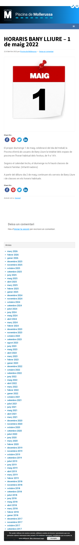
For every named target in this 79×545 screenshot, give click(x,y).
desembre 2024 (14, 295)
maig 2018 (12, 502)
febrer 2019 (13, 478)
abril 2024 (12, 319)
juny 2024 (11, 312)
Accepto (53, 538)
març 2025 (12, 285)
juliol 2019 (12, 461)
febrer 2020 (13, 444)
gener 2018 (12, 515)
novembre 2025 (14, 265)
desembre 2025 (14, 261)
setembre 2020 (14, 431)
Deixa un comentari (46, 52)
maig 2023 (12, 349)
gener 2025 (12, 292)
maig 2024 (12, 315)
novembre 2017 (14, 522)
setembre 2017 (14, 529)
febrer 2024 (13, 326)
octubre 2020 (13, 427)
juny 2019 (11, 464)
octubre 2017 (13, 525)
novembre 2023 (14, 332)
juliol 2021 (12, 403)
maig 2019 (12, 468)
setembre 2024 (14, 305)
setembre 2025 (14, 271)
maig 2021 (12, 410)
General (18, 198)
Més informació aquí (37, 538)
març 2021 (12, 417)
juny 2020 (11, 437)
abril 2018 (12, 505)
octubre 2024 (13, 302)
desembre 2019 (14, 447)
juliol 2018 (12, 495)
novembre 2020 (14, 424)
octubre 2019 (13, 454)
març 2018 (12, 508)
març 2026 (12, 251)
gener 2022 (12, 393)
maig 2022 (12, 380)
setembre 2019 (14, 458)
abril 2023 (12, 353)
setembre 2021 (14, 400)
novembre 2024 (14, 298)
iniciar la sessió (21, 229)
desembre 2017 (14, 518)
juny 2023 (11, 346)
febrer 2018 (13, 512)
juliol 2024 (12, 309)
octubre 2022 (13, 370)
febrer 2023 (13, 359)
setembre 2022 (14, 373)
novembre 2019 (14, 451)
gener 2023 (12, 363)
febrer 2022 (13, 390)
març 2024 (12, 322)
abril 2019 (12, 471)
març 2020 (12, 441)
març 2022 (12, 387)
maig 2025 (12, 278)
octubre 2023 (13, 336)
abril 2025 (12, 282)
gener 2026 (12, 258)
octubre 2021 (13, 397)
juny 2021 (11, 407)
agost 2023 (12, 342)
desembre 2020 (14, 420)
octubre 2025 (13, 268)
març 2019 (12, 474)
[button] (39, 26)
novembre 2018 (14, 485)
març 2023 (12, 356)
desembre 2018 (14, 481)
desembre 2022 (14, 366)
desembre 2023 (14, 329)
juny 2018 (11, 498)
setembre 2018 (14, 491)
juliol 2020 (12, 434)
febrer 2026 (13, 255)
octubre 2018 (13, 488)
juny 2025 (11, 275)
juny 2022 (11, 376)
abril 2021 (12, 414)
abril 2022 (12, 383)
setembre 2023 (14, 339)
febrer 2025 (13, 288)
